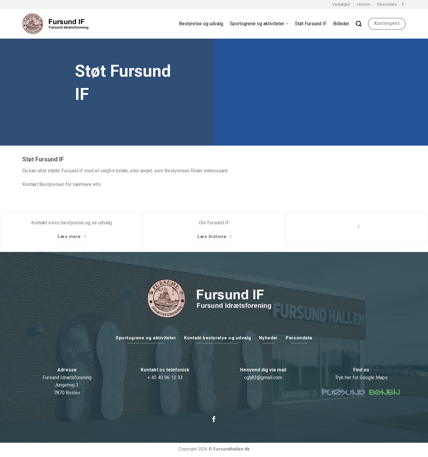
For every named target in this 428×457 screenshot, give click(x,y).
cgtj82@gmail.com (263, 377)
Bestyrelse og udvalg (201, 23)
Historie (363, 4)
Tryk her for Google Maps (361, 377)
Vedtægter (341, 4)
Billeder (341, 23)
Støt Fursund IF (311, 23)
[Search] (358, 23)
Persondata (387, 4)
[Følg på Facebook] (403, 4)
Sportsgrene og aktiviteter (259, 24)
